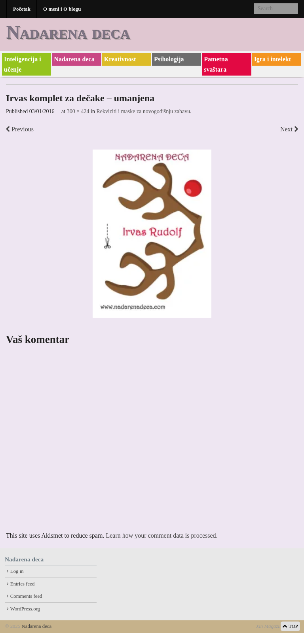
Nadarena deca (68, 31)
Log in (17, 571)
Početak (21, 9)
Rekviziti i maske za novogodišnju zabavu (143, 111)
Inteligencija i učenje (22, 64)
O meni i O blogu (62, 9)
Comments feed (26, 596)
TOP (290, 626)
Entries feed (22, 584)
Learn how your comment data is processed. (161, 535)
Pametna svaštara (216, 64)
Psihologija (169, 59)
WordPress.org (25, 609)
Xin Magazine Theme (277, 626)
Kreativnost (120, 59)
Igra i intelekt (272, 59)
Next (289, 129)
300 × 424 (78, 111)
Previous (20, 129)
